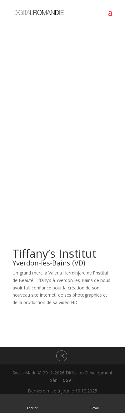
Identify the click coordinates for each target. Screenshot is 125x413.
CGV (66, 380)
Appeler (32, 403)
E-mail (95, 403)
